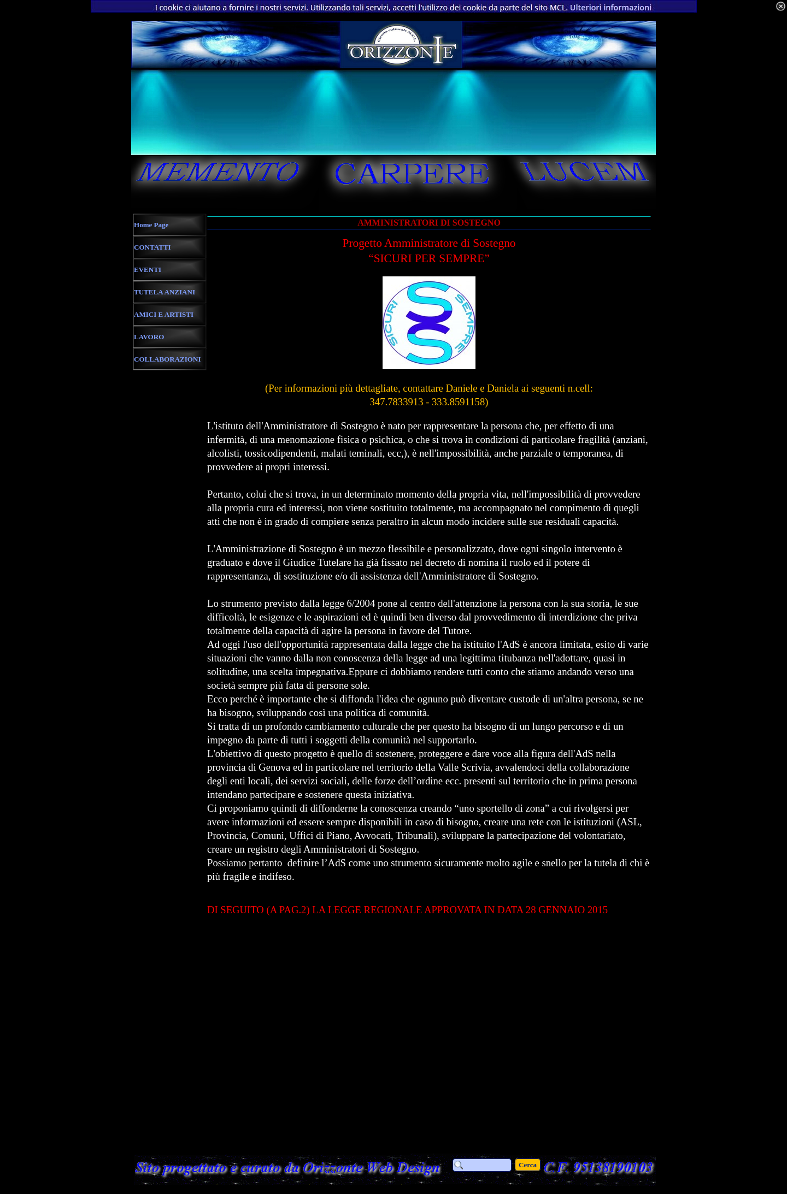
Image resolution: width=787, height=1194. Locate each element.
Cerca (528, 1165)
